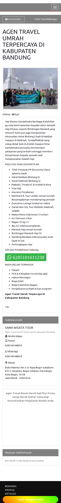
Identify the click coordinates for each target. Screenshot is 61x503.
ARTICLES (10, 493)
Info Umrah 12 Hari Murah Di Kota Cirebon (24, 461)
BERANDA (10, 486)
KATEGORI (13, 19)
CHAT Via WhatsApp (45, 19)
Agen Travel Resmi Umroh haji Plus (26, 393)
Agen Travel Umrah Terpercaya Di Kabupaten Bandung (30, 332)
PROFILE (10, 490)
